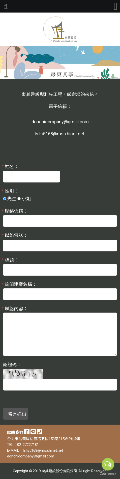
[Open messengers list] (108, 464)
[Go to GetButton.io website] (108, 473)
